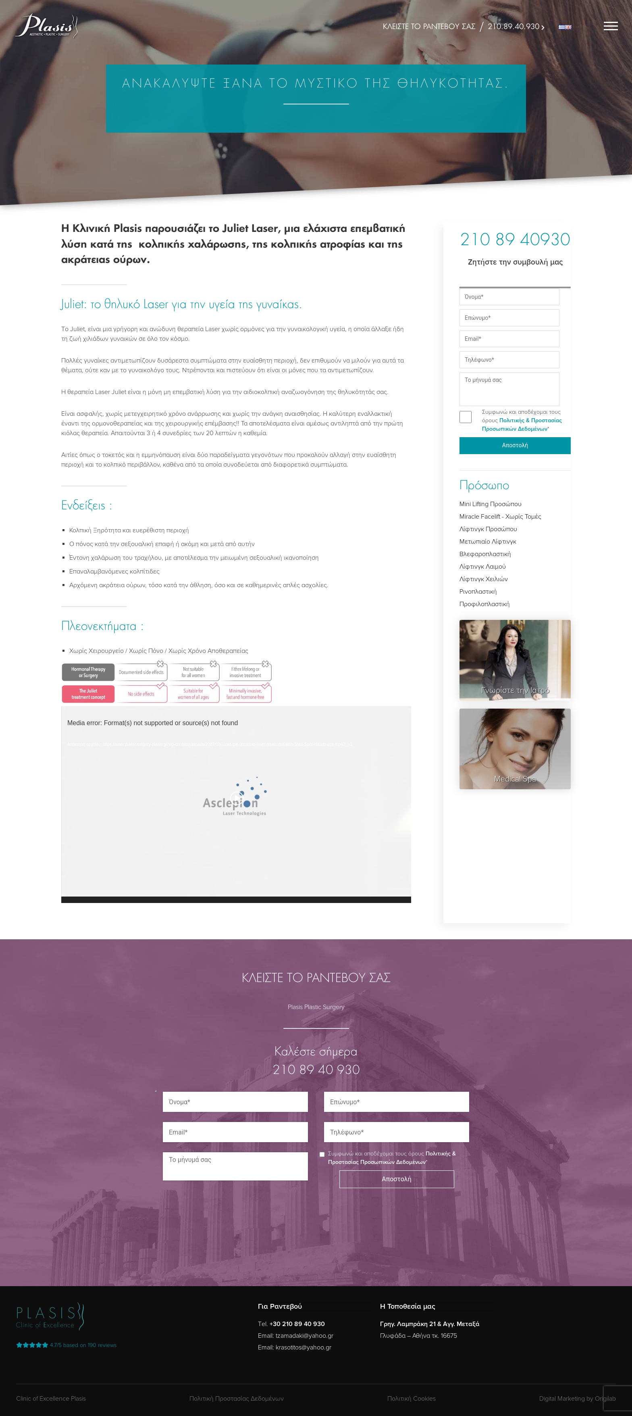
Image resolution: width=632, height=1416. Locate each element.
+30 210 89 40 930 (297, 1324)
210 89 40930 (515, 241)
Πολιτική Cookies (411, 1399)
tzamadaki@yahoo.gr (304, 1336)
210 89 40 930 (316, 1071)
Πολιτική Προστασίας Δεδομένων (236, 1399)
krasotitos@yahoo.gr (303, 1347)
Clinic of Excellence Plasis (51, 1399)
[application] (236, 804)
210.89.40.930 (513, 27)
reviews (66, 1345)
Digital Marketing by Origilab (577, 1399)
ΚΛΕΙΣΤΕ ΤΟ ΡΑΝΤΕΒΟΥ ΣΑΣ (429, 27)
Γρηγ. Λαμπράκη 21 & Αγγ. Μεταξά (430, 1324)
